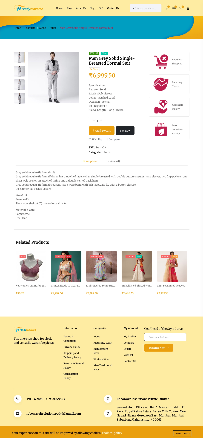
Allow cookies (182, 433)
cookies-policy (112, 433)
